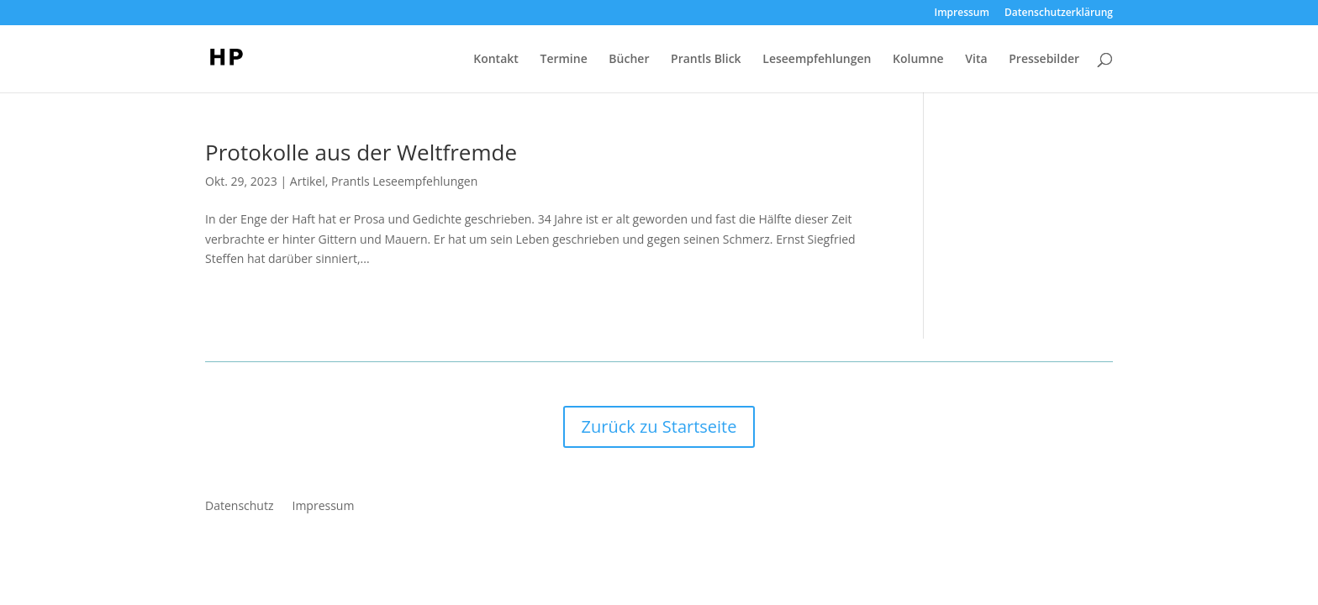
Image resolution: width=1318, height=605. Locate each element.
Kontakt (496, 59)
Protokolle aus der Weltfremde (361, 152)
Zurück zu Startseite (659, 426)
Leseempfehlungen (816, 59)
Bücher (629, 59)
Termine (563, 59)
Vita (976, 59)
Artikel (307, 181)
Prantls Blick (706, 59)
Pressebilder (1044, 59)
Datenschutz (239, 506)
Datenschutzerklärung (1058, 13)
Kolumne (918, 59)
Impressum (962, 13)
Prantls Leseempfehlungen (404, 181)
